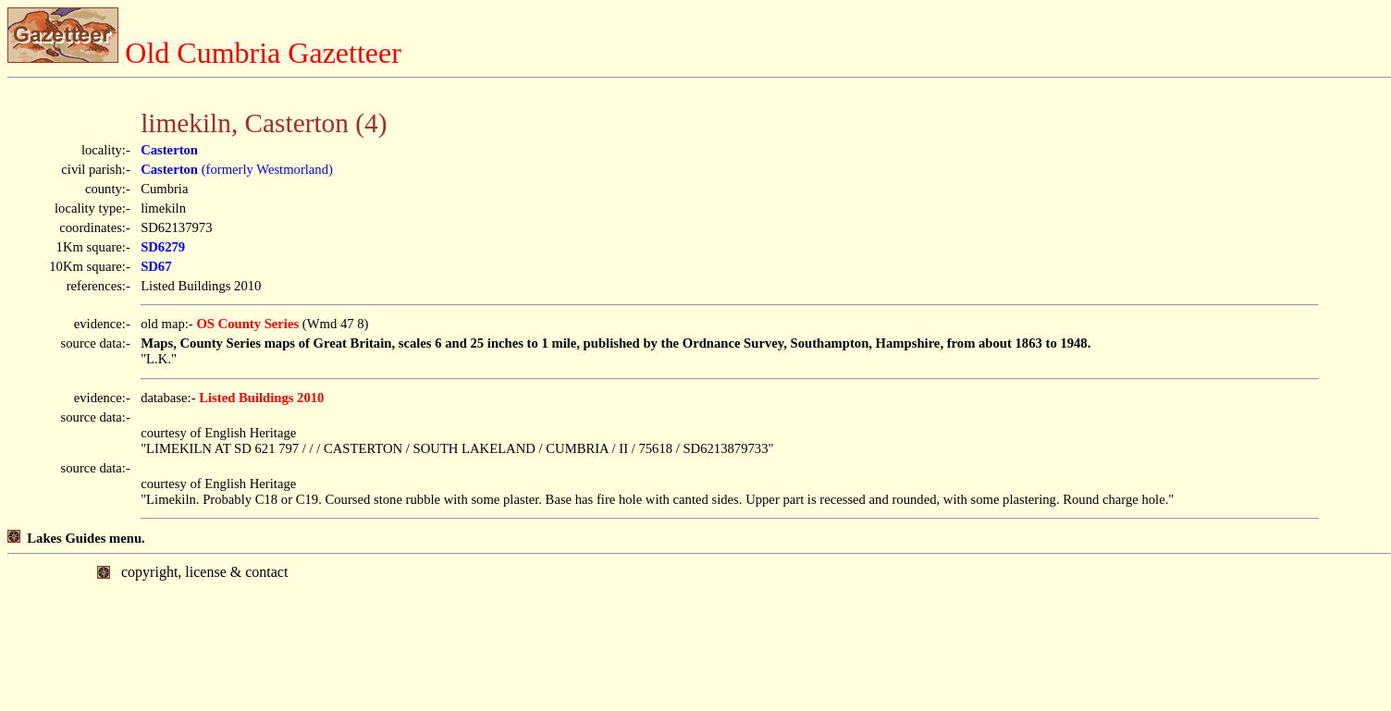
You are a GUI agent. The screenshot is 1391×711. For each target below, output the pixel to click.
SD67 (156, 266)
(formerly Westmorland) (237, 169)
